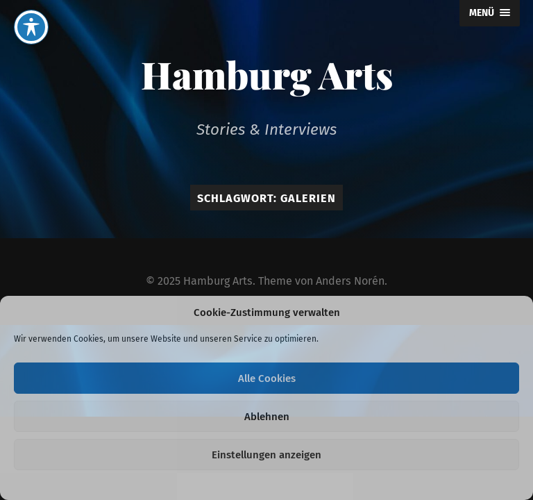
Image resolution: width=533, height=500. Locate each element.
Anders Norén (350, 281)
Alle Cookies (267, 378)
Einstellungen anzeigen (266, 455)
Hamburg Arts (267, 74)
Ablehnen (266, 416)
